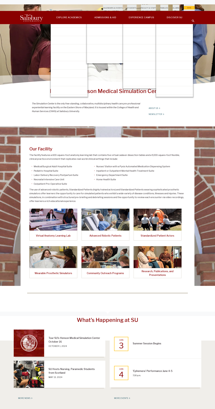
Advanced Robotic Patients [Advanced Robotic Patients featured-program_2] (105, 235)
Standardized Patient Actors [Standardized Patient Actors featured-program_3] (157, 235)
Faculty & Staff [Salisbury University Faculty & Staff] (148, 8)
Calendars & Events (113, 8)
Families (164, 8)
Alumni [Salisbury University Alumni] (176, 8)
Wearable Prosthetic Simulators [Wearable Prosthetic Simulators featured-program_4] (53, 273)
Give (189, 8)
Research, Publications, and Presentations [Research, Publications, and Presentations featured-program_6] (157, 273)
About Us (154, 108)
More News (25, 398)
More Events (122, 398)
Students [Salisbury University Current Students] (132, 8)
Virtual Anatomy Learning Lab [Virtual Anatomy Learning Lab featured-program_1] (53, 235)
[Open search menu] (191, 19)
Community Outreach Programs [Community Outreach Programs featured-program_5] (105, 273)
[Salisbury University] (31, 17)
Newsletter (156, 114)
